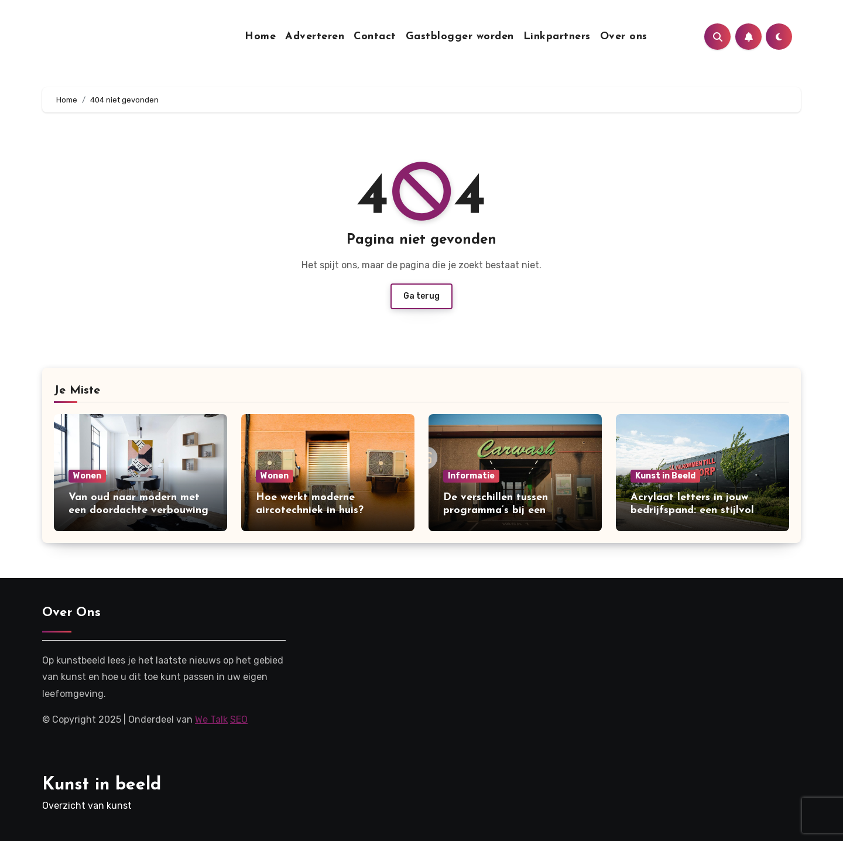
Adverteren (314, 36)
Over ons (623, 36)
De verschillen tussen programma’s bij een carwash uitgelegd (495, 510)
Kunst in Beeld (665, 476)
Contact (375, 36)
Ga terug (421, 296)
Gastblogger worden (460, 36)
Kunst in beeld (101, 785)
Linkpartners (557, 36)
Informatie (471, 476)
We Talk (211, 719)
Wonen (87, 476)
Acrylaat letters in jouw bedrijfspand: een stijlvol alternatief (692, 510)
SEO (239, 719)
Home (260, 36)
